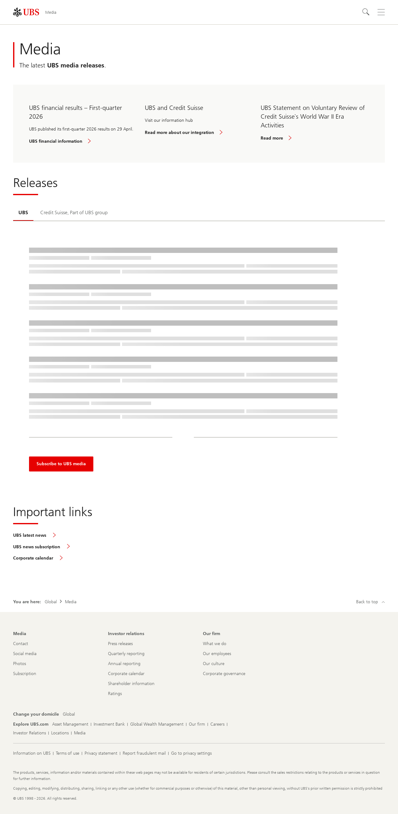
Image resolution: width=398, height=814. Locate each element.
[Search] (366, 12)
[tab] (23, 213)
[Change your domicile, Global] (69, 714)
